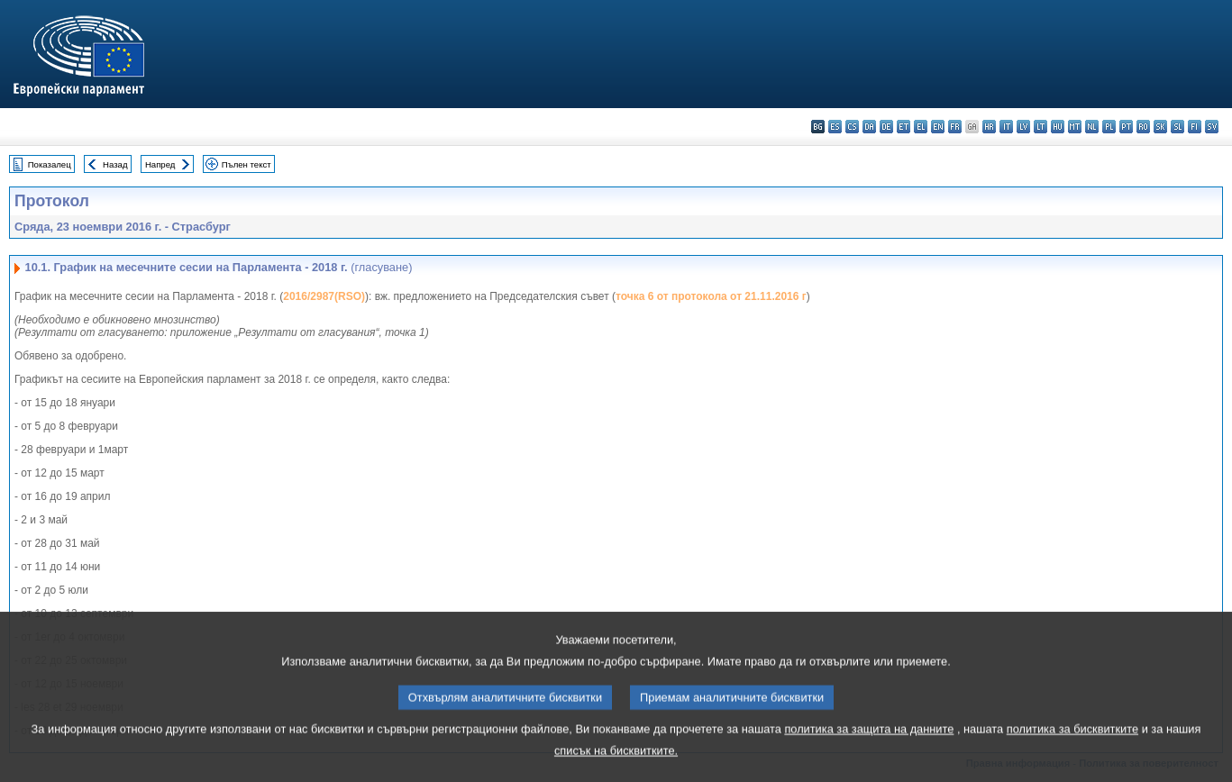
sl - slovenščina (1177, 126)
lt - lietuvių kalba (1040, 126)
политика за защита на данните (869, 754)
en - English (938, 126)
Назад (115, 164)
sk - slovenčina (1160, 126)
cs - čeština (852, 126)
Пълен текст (246, 164)
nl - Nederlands (1092, 126)
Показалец (49, 164)
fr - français (955, 126)
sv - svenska (1211, 126)
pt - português (1126, 126)
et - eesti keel (903, 126)
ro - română (1143, 126)
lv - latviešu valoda (1023, 126)
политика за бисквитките (1072, 754)
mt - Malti (1074, 126)
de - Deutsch (886, 126)
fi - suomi (1194, 126)
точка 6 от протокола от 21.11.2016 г (711, 296)
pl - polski (1109, 126)
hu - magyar (1057, 126)
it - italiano (1006, 126)
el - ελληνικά (920, 126)
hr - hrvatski (989, 126)
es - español (835, 126)
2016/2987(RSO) (324, 296)
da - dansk (869, 126)
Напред (160, 164)
